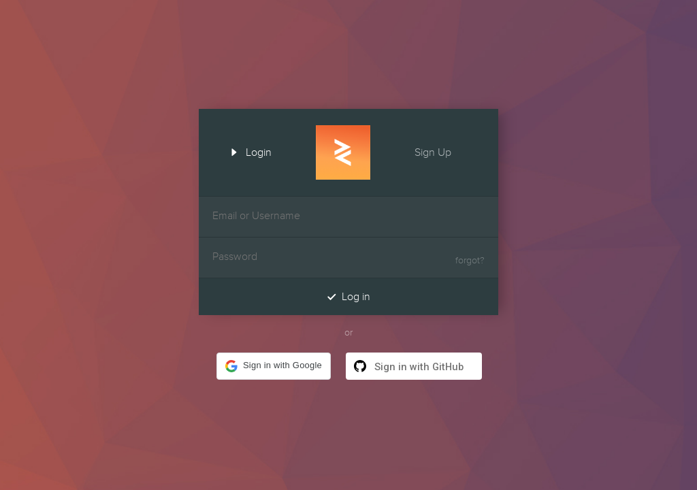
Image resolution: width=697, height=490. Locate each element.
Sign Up (445, 151)
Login (246, 151)
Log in (348, 296)
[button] (273, 366)
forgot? (470, 260)
